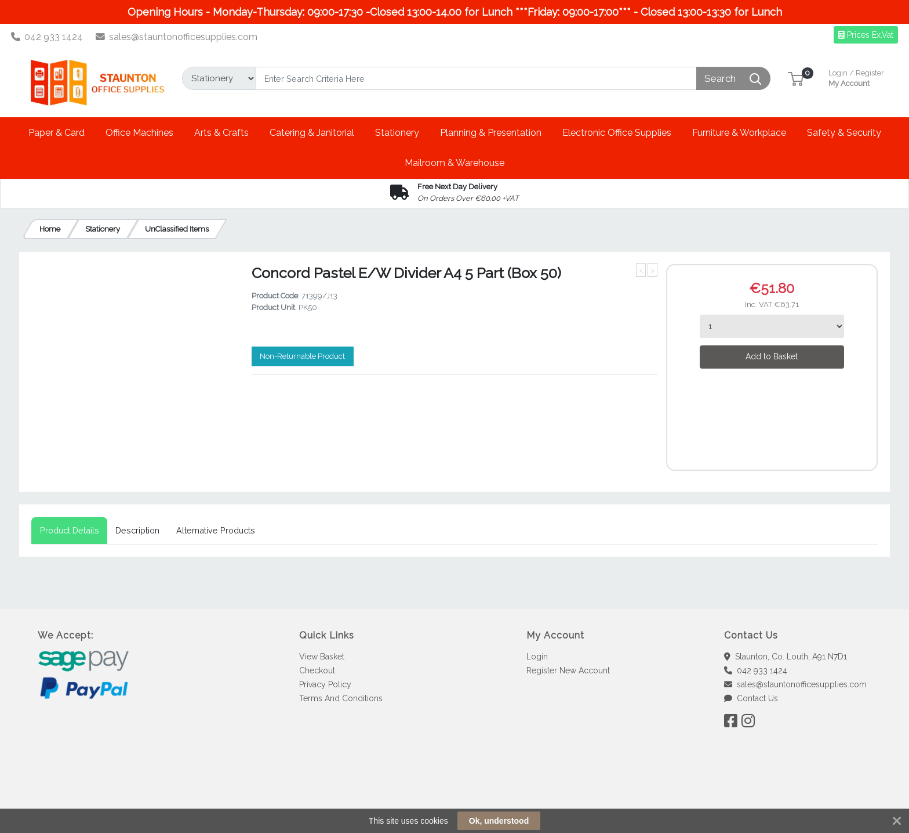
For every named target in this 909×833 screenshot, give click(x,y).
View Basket (321, 656)
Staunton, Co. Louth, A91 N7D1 (785, 656)
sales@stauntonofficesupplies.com (177, 36)
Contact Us (751, 698)
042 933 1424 (47, 36)
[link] (454, 792)
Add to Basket (772, 356)
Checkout (317, 670)
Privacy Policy (325, 684)
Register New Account (568, 670)
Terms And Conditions (341, 698)
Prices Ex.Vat (865, 34)
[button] (795, 78)
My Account (856, 77)
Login (537, 656)
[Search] (476, 78)
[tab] (69, 530)
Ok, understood (499, 820)
